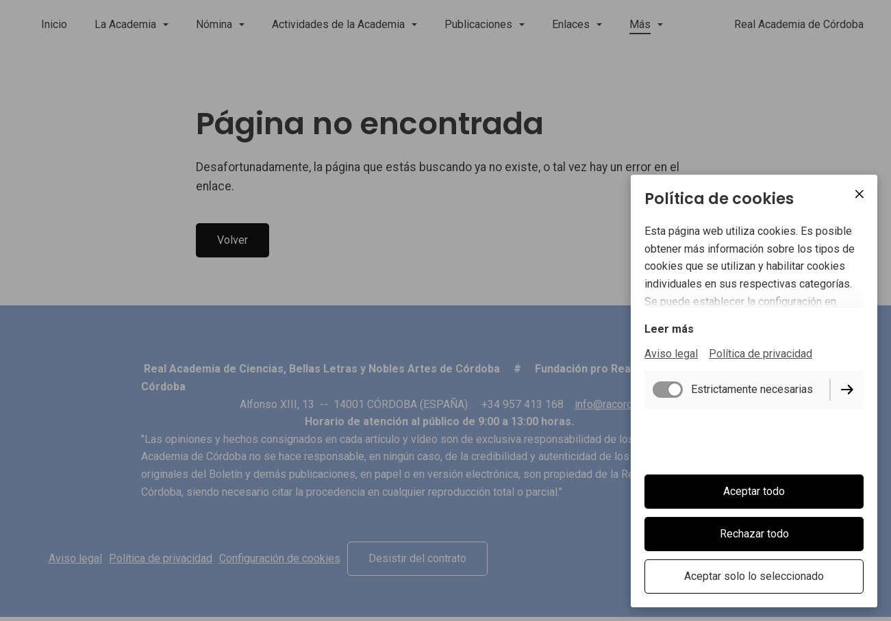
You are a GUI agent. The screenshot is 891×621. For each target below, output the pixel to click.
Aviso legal (671, 355)
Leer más (669, 330)
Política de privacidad (760, 355)
